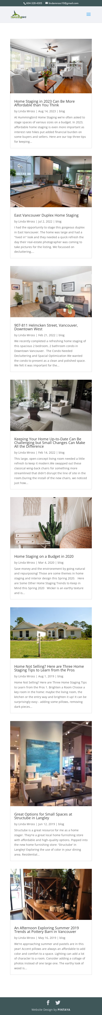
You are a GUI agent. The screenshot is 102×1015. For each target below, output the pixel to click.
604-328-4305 (34, 3)
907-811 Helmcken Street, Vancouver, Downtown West (46, 327)
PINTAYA (64, 1010)
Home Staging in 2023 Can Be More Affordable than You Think (44, 103)
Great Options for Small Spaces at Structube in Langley (43, 816)
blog (62, 111)
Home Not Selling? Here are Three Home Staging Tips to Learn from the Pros (49, 668)
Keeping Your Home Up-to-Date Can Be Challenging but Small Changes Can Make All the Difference (49, 442)
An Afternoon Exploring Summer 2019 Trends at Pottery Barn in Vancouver (46, 929)
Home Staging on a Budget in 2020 (43, 556)
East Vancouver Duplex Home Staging (46, 215)
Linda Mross (26, 111)
